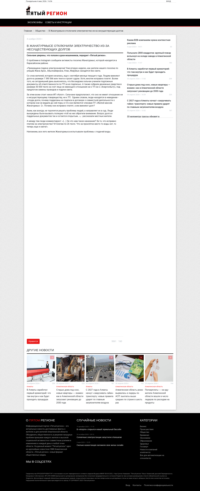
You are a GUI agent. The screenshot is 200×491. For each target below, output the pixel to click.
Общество (40, 31)
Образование (146, 441)
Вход (168, 1)
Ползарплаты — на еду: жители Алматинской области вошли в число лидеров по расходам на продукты (157, 396)
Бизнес (143, 426)
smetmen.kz (145, 452)
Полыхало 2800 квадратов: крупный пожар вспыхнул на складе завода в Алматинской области (149, 56)
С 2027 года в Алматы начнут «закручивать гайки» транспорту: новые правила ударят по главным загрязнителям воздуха (149, 103)
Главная (28, 31)
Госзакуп (144, 447)
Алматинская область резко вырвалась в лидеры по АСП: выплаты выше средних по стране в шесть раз (129, 396)
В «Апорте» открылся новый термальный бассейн (99, 429)
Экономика (145, 438)
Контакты (137, 485)
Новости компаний (148, 449)
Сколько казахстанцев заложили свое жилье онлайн (100, 445)
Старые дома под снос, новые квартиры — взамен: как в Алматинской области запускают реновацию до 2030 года (148, 87)
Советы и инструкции (58, 22)
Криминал (144, 435)
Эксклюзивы (35, 22)
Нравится (33, 341)
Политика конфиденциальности (158, 485)
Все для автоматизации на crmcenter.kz (152, 456)
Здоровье (144, 444)
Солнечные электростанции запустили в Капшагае (99, 437)
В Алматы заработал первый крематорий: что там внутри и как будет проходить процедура (148, 72)
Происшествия (146, 429)
